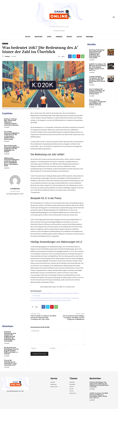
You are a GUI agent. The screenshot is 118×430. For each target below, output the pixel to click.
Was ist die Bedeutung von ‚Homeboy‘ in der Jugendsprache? (10, 362)
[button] (113, 17)
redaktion (7, 56)
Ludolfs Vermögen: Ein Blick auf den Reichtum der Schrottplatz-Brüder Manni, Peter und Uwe (97, 67)
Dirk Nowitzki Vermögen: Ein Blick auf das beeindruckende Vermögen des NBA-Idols (43, 317)
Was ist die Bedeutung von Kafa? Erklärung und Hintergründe (51, 300)
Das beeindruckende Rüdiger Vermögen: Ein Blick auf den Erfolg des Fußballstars (73, 317)
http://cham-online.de (15, 191)
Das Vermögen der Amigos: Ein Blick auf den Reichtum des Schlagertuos (97, 91)
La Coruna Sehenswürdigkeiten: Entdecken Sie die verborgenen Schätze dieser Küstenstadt (12, 135)
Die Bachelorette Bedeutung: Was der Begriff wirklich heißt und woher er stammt (11, 351)
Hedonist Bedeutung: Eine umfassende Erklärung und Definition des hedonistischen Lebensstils (10, 336)
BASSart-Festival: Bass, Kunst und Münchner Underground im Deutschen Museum (11, 122)
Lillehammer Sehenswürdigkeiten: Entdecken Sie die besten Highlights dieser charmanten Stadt (12, 162)
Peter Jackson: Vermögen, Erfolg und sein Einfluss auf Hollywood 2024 (97, 102)
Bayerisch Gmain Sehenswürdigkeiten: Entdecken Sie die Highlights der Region (12, 149)
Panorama (5, 43)
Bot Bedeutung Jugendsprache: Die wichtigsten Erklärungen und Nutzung (55, 298)
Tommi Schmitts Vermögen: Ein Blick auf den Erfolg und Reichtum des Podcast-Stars (97, 80)
